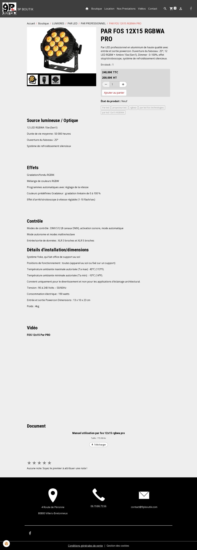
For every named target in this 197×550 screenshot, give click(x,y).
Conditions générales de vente (85, 545)
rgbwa (133, 107)
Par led (105, 107)
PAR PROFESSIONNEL (93, 23)
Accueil (31, 23)
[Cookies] (6, 543)
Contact (152, 8)
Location (109, 8)
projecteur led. (120, 107)
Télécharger (98, 444)
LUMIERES (58, 23)
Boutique (96, 8)
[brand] (17, 8)
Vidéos (142, 8)
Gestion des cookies (118, 545)
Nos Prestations (126, 8)
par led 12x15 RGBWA (113, 112)
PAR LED (72, 23)
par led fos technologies (152, 107)
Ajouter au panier (114, 92)
